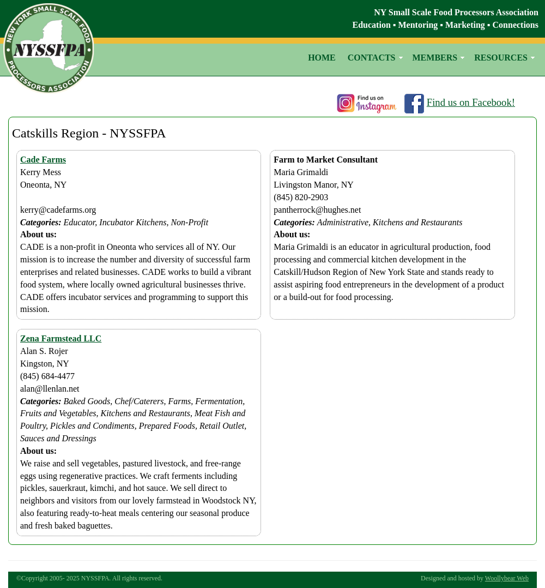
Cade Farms (43, 159)
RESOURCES (501, 57)
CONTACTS (372, 57)
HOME (322, 57)
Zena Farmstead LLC (60, 338)
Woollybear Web (507, 578)
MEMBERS (435, 57)
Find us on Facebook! (471, 102)
